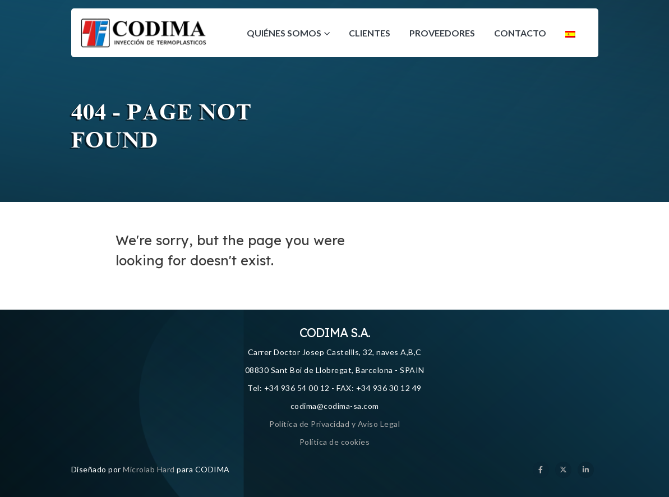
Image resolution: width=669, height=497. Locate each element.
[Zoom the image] (143, 24)
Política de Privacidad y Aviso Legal (334, 424)
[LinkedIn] (586, 470)
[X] (563, 470)
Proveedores (442, 32)
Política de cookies (334, 442)
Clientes (369, 32)
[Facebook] (541, 470)
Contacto (520, 32)
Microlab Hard (149, 469)
